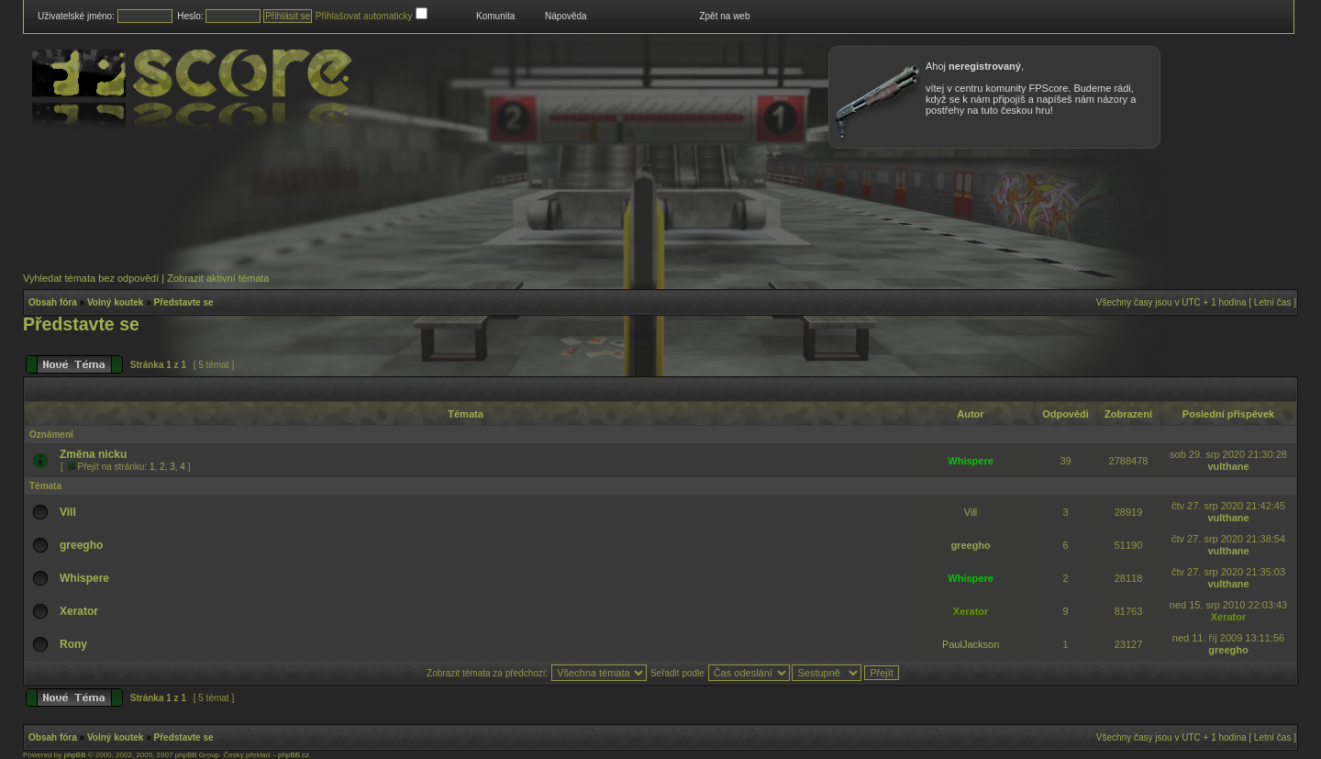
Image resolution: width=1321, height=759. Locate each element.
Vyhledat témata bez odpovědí (91, 278)
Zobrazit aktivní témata (218, 278)
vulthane (1228, 466)
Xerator (79, 611)
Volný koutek (115, 302)
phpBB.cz (293, 755)
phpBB (74, 755)
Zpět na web (724, 16)
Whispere (971, 460)
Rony (73, 644)
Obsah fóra (52, 302)
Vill (68, 512)
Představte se (184, 302)
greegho (81, 545)
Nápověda (566, 16)
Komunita (495, 16)
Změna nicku (93, 454)
